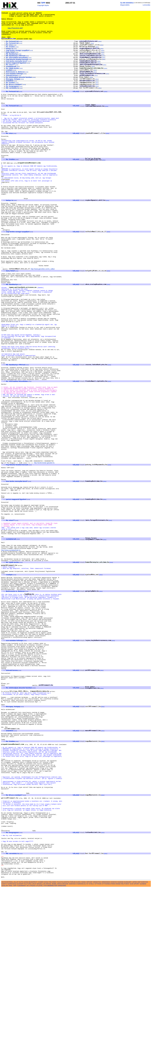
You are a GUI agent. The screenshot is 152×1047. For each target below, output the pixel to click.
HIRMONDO (105, 1041)
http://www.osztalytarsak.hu (11, 646)
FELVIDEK (52, 1041)
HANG (83, 1041)
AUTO (21, 1041)
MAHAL (48, 1043)
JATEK (134, 1041)
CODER (41, 1041)
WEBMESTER (52, 1045)
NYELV (91, 1043)
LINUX (34, 1043)
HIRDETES (97, 1041)
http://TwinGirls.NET (15, 31)
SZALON (4, 1045)
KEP (139, 1041)
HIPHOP (89, 1041)
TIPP (43, 3)
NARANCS (73, 1043)
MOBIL (54, 1043)
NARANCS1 (81, 1043)
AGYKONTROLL (7, 1041)
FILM (59, 1041)
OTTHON (98, 1043)
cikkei (99, 47)
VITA (45, 1045)
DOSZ (46, 1041)
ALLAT (16, 1041)
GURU (78, 1041)
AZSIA (26, 1041)
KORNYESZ (11, 1043)
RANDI (118, 1043)
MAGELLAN (41, 1043)
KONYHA (144, 1041)
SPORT (136, 1043)
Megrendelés (125, 5)
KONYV (4, 1043)
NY (87, 1043)
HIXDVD (114, 1041)
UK (27, 1045)
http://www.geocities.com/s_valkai (42, 309)
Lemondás (146, 5)
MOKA (59, 1043)
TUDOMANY (21, 1045)
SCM (132, 1043)
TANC (10, 1045)
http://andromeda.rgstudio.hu (44, 542)
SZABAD (143, 1043)
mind (21, 47)
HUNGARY (128, 1041)
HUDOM (120, 1041)
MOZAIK (65, 1043)
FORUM (73, 1041)
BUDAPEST (33, 1041)
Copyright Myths (43, 5)
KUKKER (20, 1043)
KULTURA (27, 1043)
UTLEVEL (39, 1045)
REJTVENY (125, 1043)
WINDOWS (62, 1045)
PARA (113, 1043)
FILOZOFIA (65, 1041)
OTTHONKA (106, 1043)
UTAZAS (32, 1045)
